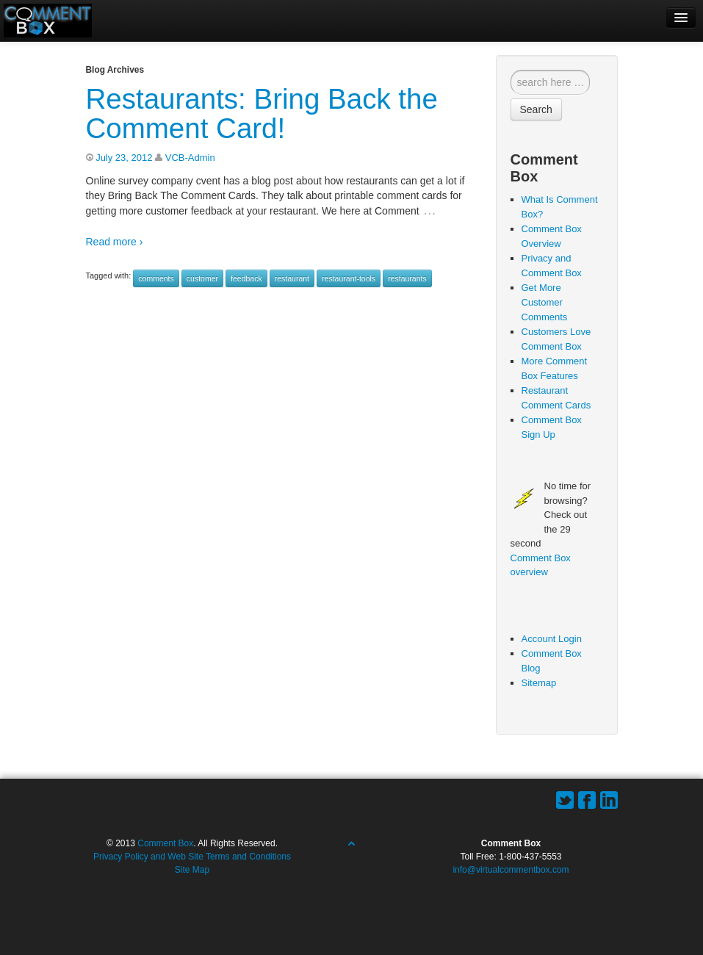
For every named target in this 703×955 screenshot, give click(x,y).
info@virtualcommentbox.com (511, 870)
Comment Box (165, 843)
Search (536, 109)
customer (202, 278)
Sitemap (539, 682)
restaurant (292, 278)
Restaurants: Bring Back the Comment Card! (262, 113)
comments (155, 278)
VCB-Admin (190, 157)
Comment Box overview (541, 565)
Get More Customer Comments (545, 302)
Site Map (192, 870)
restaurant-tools (348, 278)
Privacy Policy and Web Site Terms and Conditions (192, 856)
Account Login (552, 638)
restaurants (407, 278)
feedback (246, 278)
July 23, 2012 (123, 157)
